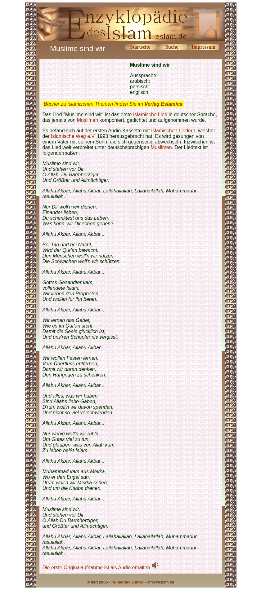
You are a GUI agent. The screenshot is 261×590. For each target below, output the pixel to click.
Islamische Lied (151, 114)
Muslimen (87, 120)
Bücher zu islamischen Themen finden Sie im (113, 104)
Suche (171, 47)
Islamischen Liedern (173, 130)
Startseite (140, 47)
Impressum (203, 47)
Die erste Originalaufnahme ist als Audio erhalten (101, 567)
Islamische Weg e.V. (73, 136)
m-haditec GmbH (127, 582)
